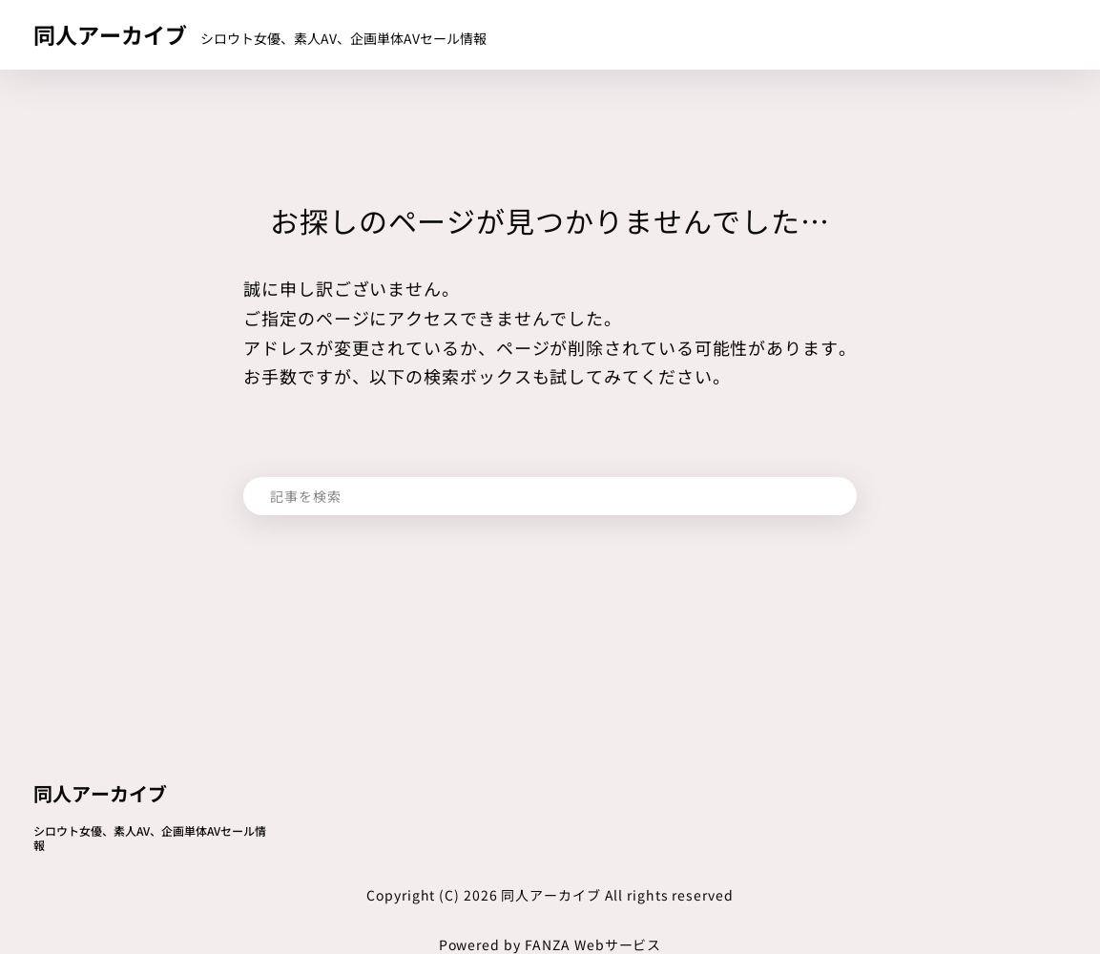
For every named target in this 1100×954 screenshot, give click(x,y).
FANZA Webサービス (593, 944)
